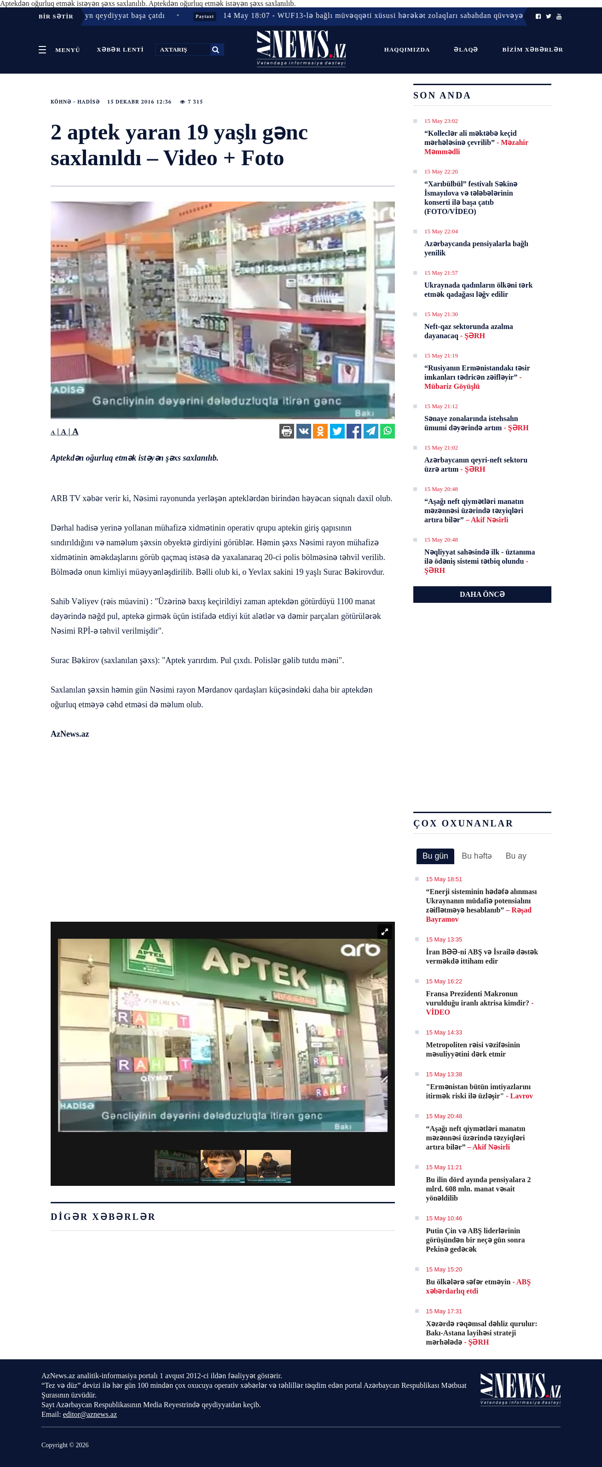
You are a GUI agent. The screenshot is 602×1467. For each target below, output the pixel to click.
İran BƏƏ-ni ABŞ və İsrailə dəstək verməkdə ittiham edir (482, 956)
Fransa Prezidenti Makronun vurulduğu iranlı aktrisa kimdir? (480, 1003)
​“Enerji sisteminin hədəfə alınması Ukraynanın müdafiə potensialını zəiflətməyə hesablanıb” (481, 905)
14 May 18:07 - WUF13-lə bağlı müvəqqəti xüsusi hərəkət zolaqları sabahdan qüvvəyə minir (395, 15)
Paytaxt (217, 16)
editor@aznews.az (90, 1414)
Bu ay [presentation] (516, 856)
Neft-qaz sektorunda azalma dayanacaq (468, 331)
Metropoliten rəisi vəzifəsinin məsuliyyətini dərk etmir (473, 1049)
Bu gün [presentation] (435, 856)
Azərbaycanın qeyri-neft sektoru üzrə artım (475, 464)
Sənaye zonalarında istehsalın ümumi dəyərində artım (476, 423)
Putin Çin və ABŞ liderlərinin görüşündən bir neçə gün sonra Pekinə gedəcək (475, 1240)
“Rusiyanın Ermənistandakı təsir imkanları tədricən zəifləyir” (477, 377)
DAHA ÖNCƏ (482, 594)
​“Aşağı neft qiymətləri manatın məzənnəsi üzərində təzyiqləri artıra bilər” (474, 510)
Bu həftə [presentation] (477, 856)
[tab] (435, 856)
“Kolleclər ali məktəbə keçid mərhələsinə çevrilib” (476, 142)
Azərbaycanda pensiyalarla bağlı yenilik (476, 248)
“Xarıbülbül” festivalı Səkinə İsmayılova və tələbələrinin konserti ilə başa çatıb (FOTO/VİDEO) (470, 197)
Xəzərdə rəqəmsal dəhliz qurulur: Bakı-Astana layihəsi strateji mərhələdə (482, 1333)
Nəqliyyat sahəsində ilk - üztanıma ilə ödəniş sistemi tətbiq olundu (479, 561)
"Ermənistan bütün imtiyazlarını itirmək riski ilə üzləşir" (479, 1091)
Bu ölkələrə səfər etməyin (478, 1286)
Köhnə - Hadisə (75, 101)
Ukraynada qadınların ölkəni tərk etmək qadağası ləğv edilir (478, 289)
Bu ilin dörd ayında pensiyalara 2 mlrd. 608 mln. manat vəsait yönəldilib (478, 1189)
